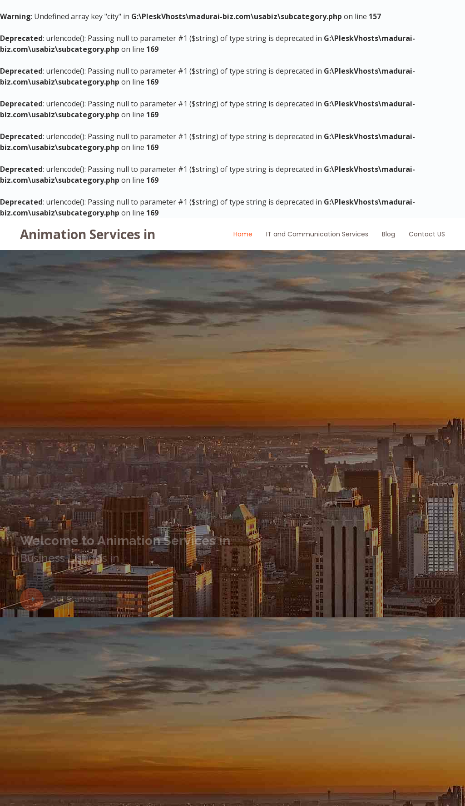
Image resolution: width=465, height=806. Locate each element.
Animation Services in (87, 234)
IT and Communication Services (317, 234)
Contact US (427, 234)
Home (242, 234)
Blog (388, 234)
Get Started (73, 599)
